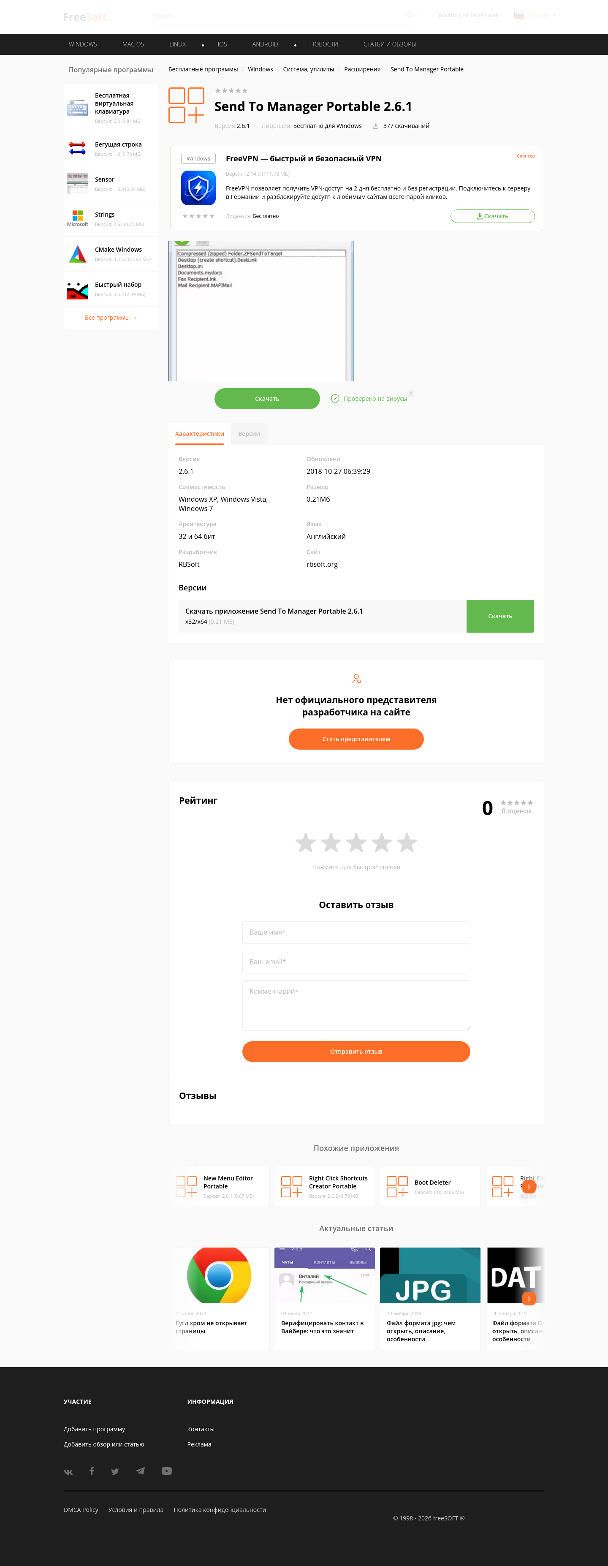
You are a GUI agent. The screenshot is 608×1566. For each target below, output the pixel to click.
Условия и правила (136, 1510)
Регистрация (480, 15)
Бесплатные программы (203, 69)
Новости (324, 44)
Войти (448, 15)
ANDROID (265, 44)
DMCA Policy (81, 1510)
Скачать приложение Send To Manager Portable (274, 611)
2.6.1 (232, 126)
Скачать (267, 398)
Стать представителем (357, 739)
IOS (222, 44)
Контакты (201, 1429)
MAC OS (133, 44)
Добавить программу (94, 1429)
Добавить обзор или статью (104, 1444)
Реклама (199, 1444)
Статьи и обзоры (390, 44)
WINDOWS (83, 44)
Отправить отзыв (356, 1051)
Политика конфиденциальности (220, 1510)
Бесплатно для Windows (327, 126)
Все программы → (111, 317)
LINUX (177, 44)
